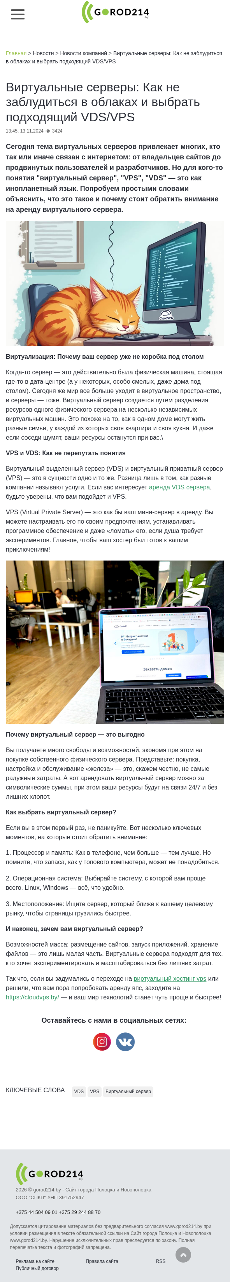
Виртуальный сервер (128, 1091)
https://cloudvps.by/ (32, 997)
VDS (79, 1091)
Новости (43, 53)
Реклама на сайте (35, 1261)
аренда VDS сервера (179, 487)
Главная (16, 53)
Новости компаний (83, 53)
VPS (94, 1091)
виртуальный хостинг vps (170, 978)
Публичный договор (37, 1268)
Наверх (183, 1255)
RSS (161, 1261)
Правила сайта (102, 1261)
